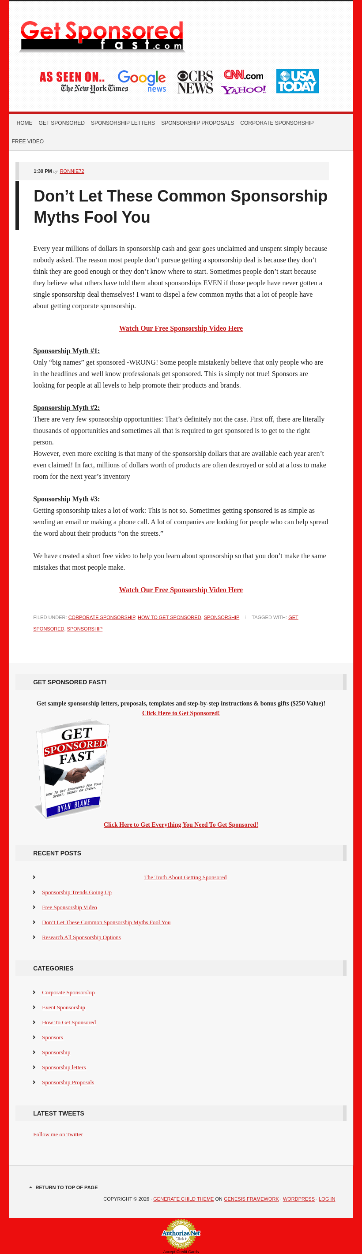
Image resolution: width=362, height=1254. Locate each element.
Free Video (28, 141)
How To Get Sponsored (169, 617)
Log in (327, 1199)
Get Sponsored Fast (114, 35)
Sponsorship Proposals (197, 123)
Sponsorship (222, 617)
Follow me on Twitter (58, 1134)
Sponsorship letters (123, 123)
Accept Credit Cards (181, 1252)
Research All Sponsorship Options (81, 937)
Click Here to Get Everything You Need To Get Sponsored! (181, 824)
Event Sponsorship (63, 1007)
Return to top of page (67, 1187)
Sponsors (52, 1037)
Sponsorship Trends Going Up (77, 892)
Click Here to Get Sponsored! (181, 713)
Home (25, 123)
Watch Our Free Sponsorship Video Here (181, 328)
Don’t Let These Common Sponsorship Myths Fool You (106, 922)
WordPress (299, 1199)
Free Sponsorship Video (69, 907)
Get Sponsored (62, 123)
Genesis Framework (251, 1199)
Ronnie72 (72, 171)
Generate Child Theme (183, 1199)
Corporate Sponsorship (276, 123)
